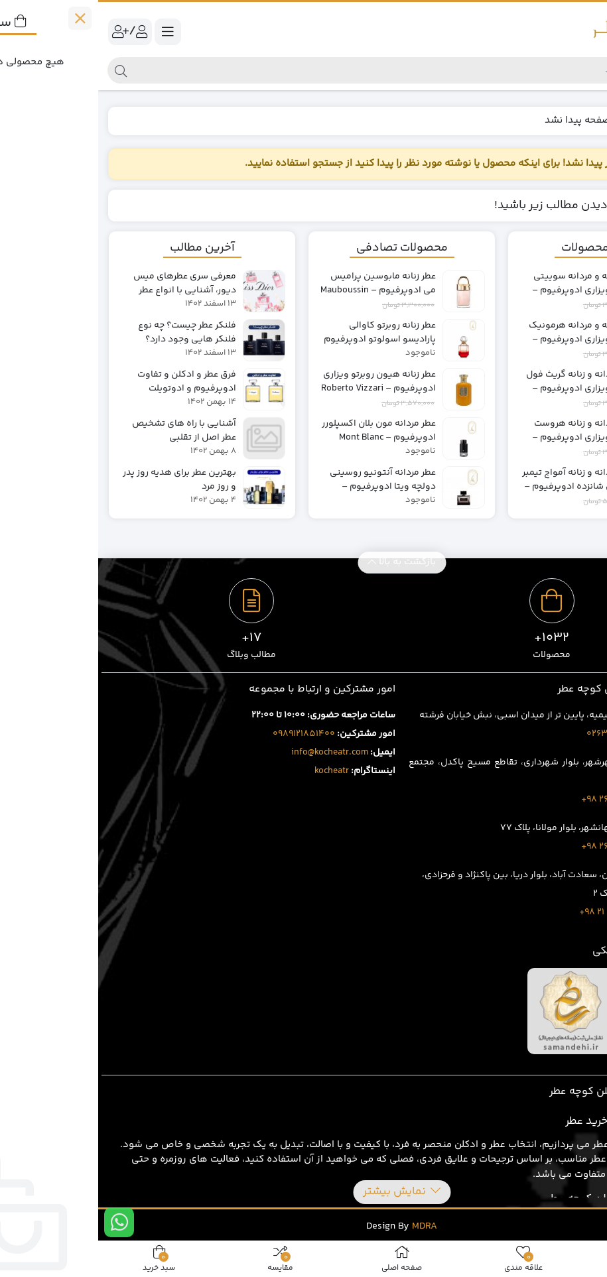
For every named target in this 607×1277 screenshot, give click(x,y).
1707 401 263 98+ (519, 799)
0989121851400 (205, 734)
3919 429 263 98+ (519, 846)
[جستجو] (315, 70)
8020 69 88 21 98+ (518, 912)
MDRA (326, 1226)
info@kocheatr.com (231, 752)
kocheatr (233, 771)
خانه (581, 120)
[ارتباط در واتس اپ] (21, 1222)
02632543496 (518, 734)
